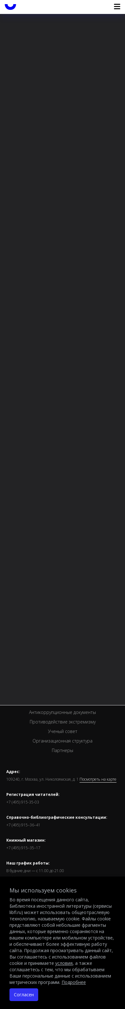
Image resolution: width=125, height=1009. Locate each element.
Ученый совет (62, 731)
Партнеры (62, 750)
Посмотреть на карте (98, 779)
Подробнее (74, 982)
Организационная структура (62, 741)
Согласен (24, 995)
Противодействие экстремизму (63, 722)
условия (64, 963)
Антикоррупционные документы (62, 712)
